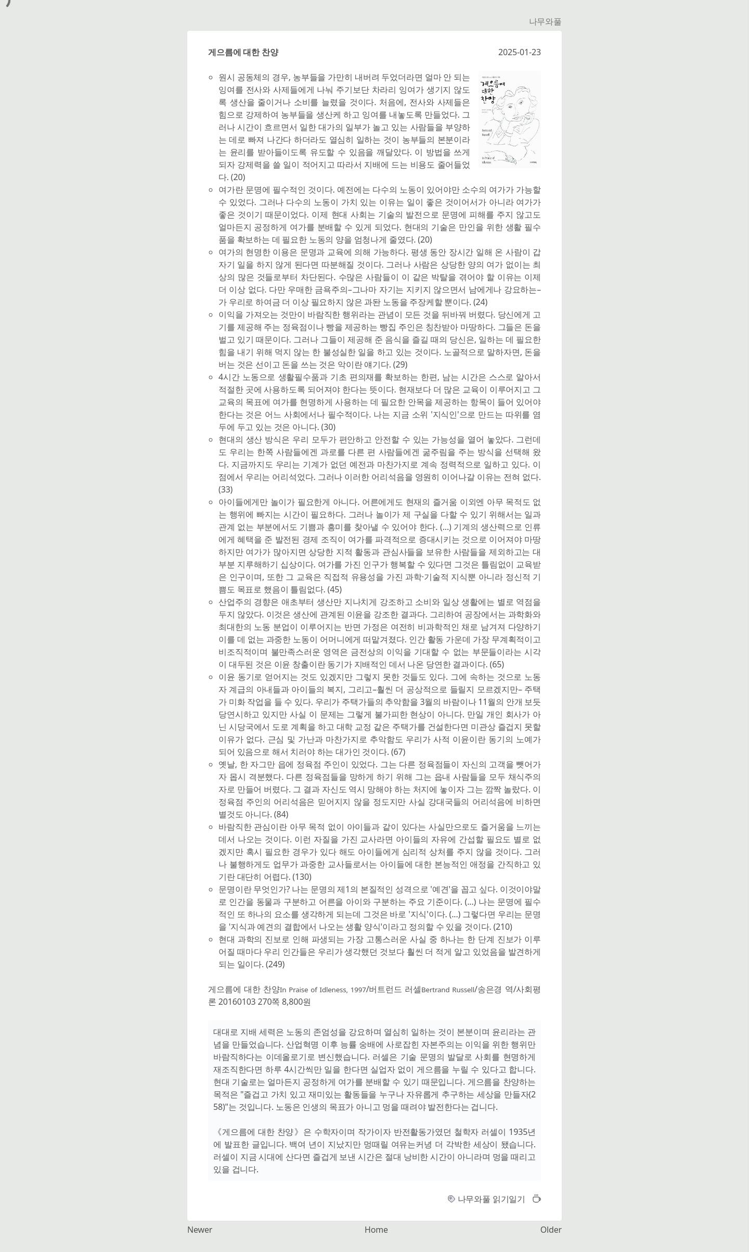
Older (551, 1229)
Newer (199, 1229)
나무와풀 (545, 21)
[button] (534, 1199)
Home (376, 1229)
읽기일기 (509, 1199)
